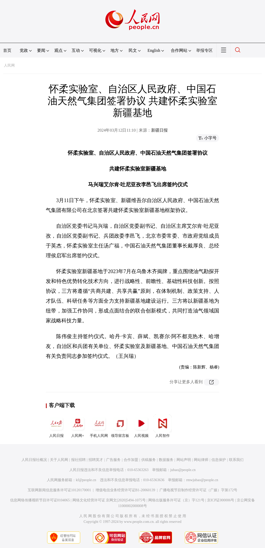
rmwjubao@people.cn (202, 480)
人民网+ (78, 426)
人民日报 (56, 426)
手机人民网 (99, 426)
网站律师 (201, 460)
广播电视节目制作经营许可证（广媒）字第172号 (198, 490)
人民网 (9, 65)
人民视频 (141, 426)
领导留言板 (120, 426)
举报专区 (204, 50)
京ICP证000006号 (220, 500)
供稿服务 (148, 460)
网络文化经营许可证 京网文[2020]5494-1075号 (109, 500)
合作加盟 (131, 460)
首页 (7, 50)
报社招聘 (78, 460)
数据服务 (166, 460)
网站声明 (183, 460)
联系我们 (236, 460)
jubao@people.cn (183, 470)
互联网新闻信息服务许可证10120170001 (59, 490)
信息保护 (218, 460)
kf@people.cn (86, 480)
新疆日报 (159, 130)
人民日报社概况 (34, 460)
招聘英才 (96, 460)
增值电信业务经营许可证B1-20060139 (125, 490)
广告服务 (113, 460)
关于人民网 (59, 460)
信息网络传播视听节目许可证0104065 (40, 500)
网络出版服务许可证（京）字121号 (176, 500)
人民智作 (162, 426)
